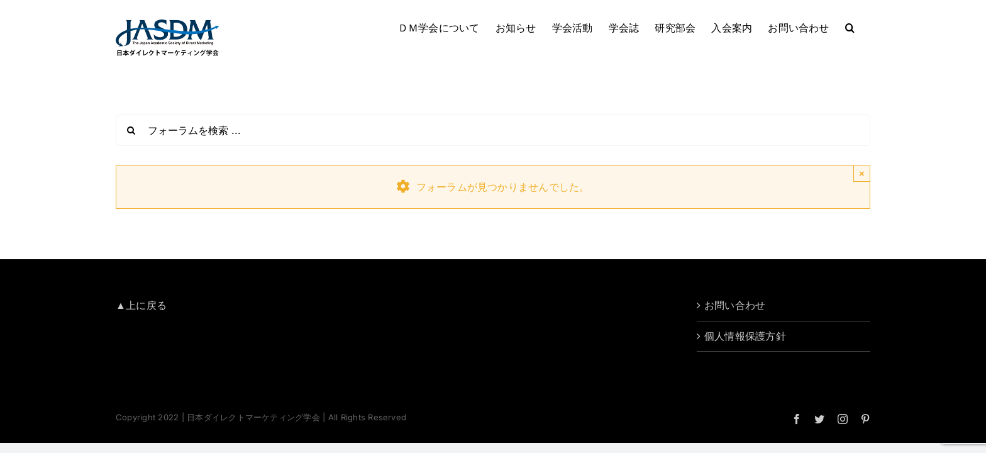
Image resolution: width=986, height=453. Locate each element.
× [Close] (862, 173)
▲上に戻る (141, 305)
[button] (865, 26)
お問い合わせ (734, 305)
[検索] (131, 130)
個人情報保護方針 (745, 336)
